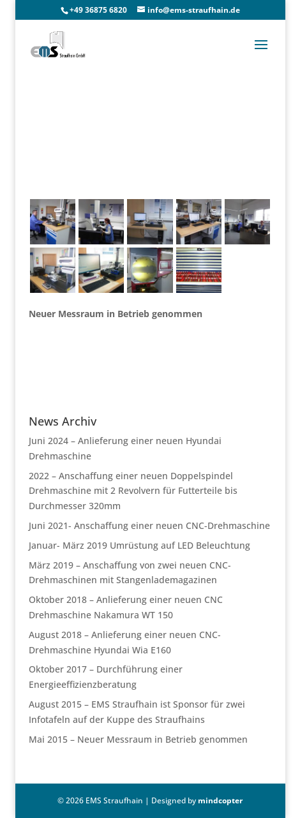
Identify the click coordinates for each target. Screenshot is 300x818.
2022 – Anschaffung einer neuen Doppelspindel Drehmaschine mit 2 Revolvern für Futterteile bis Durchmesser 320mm (133, 491)
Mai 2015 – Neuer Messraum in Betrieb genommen (138, 739)
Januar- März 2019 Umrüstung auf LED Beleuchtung (139, 545)
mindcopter (220, 800)
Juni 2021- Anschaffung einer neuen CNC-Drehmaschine (149, 525)
